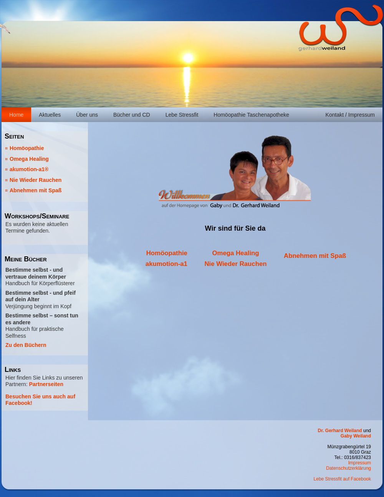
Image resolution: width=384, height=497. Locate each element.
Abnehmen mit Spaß (35, 190)
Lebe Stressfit (182, 115)
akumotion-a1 (166, 263)
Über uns (87, 115)
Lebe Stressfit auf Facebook (342, 479)
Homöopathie (27, 148)
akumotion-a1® (29, 169)
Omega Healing (29, 159)
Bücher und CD (131, 115)
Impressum (359, 463)
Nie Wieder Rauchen (35, 180)
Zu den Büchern (25, 345)
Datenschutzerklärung (348, 468)
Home (16, 115)
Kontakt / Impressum (350, 115)
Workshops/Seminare (37, 216)
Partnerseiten (46, 384)
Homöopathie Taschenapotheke (251, 115)
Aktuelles (50, 115)
